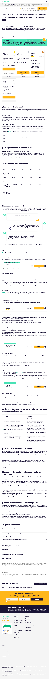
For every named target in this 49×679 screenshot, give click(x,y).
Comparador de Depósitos (28, 628)
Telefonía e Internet (29, 622)
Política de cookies (17, 632)
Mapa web (16, 636)
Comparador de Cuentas (30, 626)
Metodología (16, 629)
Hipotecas (27, 620)
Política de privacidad (18, 630)
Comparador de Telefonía (28, 631)
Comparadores (25, 1)
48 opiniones (28, 8)
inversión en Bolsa (19, 372)
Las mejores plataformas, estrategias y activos (30, 14)
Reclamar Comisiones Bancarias (6, 653)
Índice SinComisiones (17, 627)
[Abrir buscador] (46, 1)
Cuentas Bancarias (28, 619)
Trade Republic (22, 44)
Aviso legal (16, 634)
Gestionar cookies (17, 638)
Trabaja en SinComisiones (16, 625)
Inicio (17, 14)
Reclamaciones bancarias (34, 1)
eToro (3, 253)
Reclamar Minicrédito (6, 647)
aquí (42, 4)
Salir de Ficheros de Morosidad (5, 656)
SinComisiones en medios (18, 620)
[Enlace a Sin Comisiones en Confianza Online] (6, 660)
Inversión (20, 14)
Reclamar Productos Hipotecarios (5, 650)
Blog (41, 1)
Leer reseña (9, 76)
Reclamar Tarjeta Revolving (5, 645)
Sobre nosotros (16, 619)
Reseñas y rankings (16, 1)
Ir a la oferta (42, 8)
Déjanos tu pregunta (40, 584)
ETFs (38, 42)
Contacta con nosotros (18, 622)
